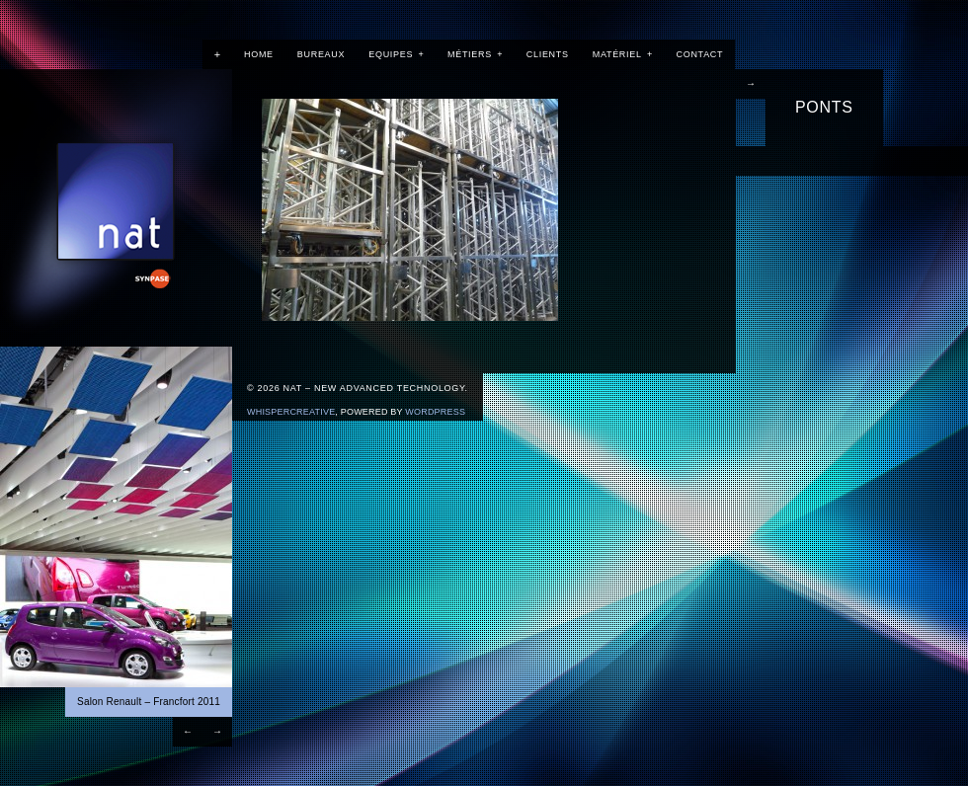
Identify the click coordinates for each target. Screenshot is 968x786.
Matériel (623, 54)
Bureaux (321, 54)
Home (259, 54)
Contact (700, 54)
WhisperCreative (291, 412)
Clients (547, 54)
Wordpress (435, 412)
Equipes (396, 54)
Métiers (475, 54)
